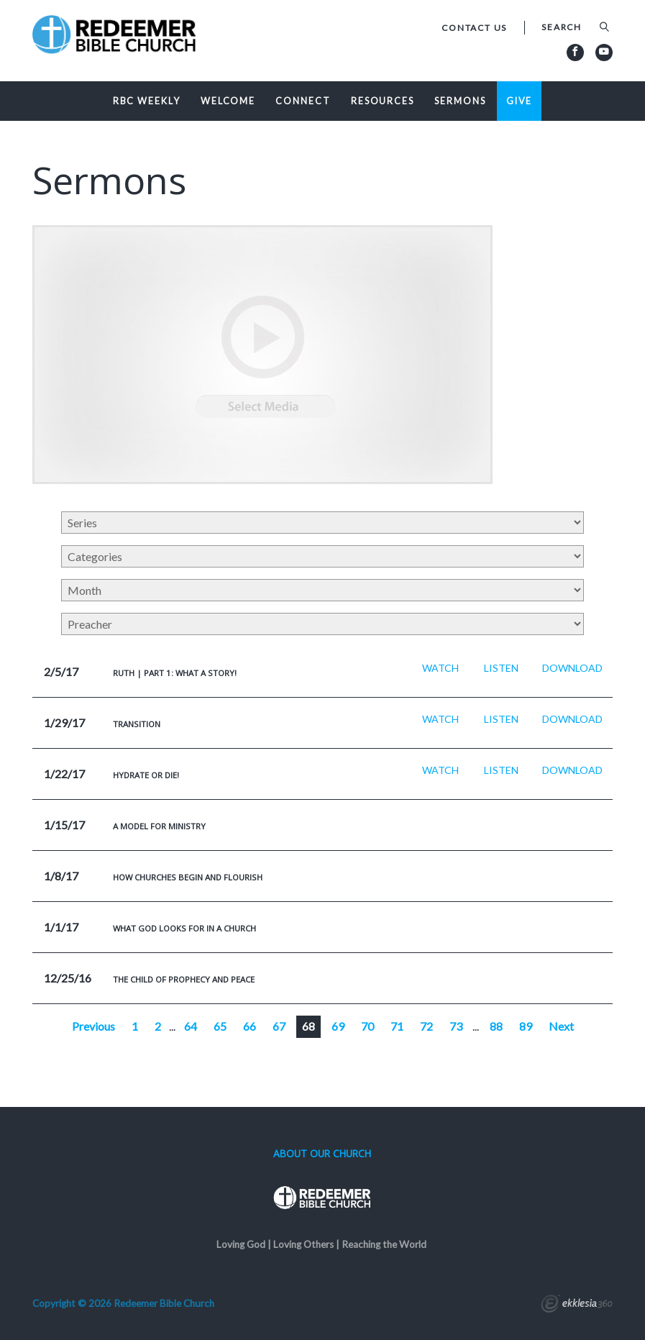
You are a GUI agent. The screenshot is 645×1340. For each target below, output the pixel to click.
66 (249, 1026)
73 (455, 1026)
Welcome (228, 101)
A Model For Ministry (159, 826)
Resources (382, 101)
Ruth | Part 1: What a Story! (175, 672)
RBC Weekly (146, 101)
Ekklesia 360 (577, 1305)
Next (561, 1026)
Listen (501, 668)
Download (572, 668)
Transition (136, 724)
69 (337, 1026)
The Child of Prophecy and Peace (184, 979)
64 (190, 1026)
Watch (440, 668)
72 (426, 1026)
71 (396, 1026)
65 (220, 1026)
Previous (93, 1026)
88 (496, 1026)
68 (308, 1026)
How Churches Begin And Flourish (187, 877)
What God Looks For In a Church (184, 928)
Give (519, 101)
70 (367, 1026)
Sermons (459, 101)
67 (279, 1026)
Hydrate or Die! (146, 775)
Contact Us (474, 27)
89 (525, 1026)
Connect (302, 101)
